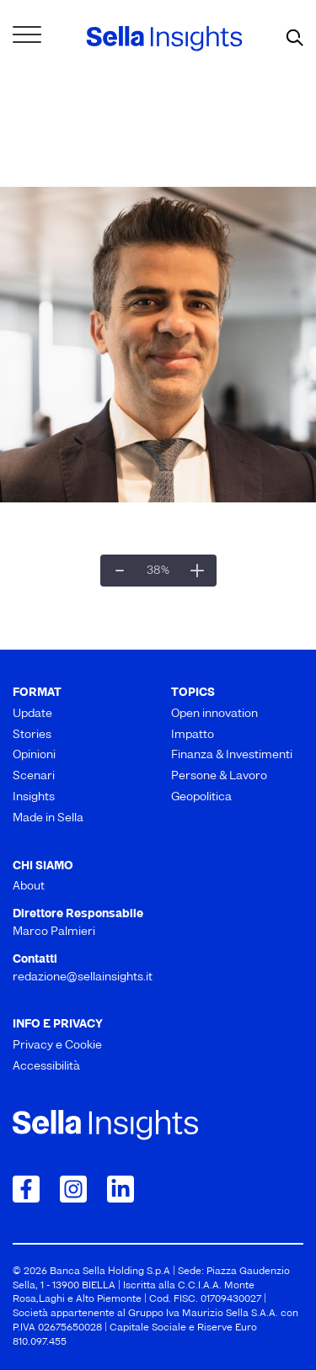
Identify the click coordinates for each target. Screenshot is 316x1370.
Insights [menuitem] (34, 797)
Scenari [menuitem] (34, 776)
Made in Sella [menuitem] (48, 818)
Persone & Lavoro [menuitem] (219, 776)
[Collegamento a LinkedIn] (120, 1189)
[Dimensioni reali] (158, 571)
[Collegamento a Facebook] (26, 1189)
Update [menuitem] (32, 714)
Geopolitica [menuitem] (201, 797)
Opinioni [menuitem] (34, 755)
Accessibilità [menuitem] (46, 1066)
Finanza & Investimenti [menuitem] (231, 755)
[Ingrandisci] (197, 571)
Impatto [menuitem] (192, 735)
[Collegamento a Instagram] (73, 1189)
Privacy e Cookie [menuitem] (57, 1045)
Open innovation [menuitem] (214, 714)
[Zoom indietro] (120, 571)
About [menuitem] (29, 886)
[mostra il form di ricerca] (295, 38)
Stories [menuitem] (32, 735)
